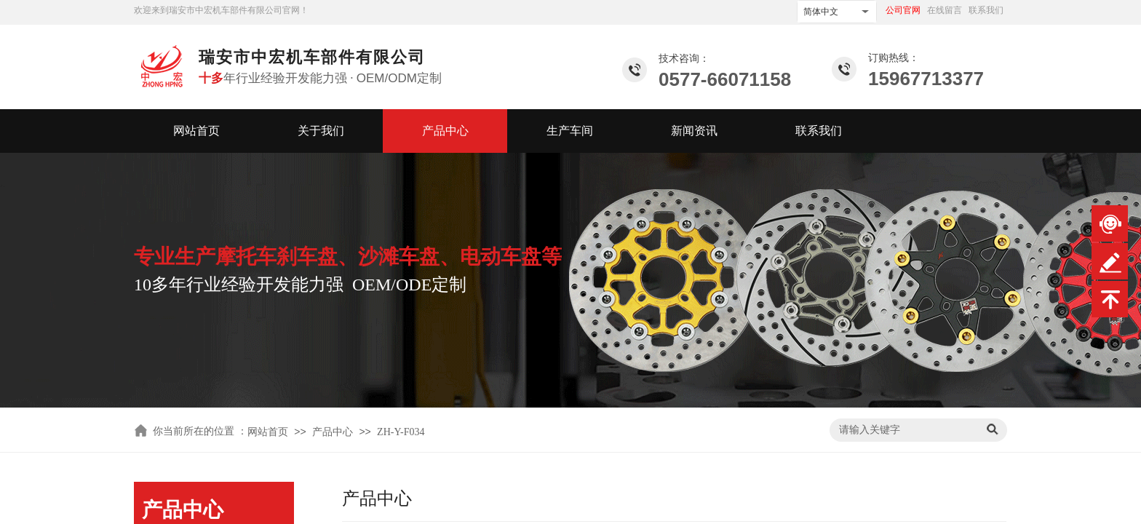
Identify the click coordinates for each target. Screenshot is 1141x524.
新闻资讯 (694, 130)
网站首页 (196, 130)
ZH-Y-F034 (400, 431)
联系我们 (818, 130)
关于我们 (321, 130)
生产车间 (569, 130)
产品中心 (445, 130)
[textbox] (905, 430)
